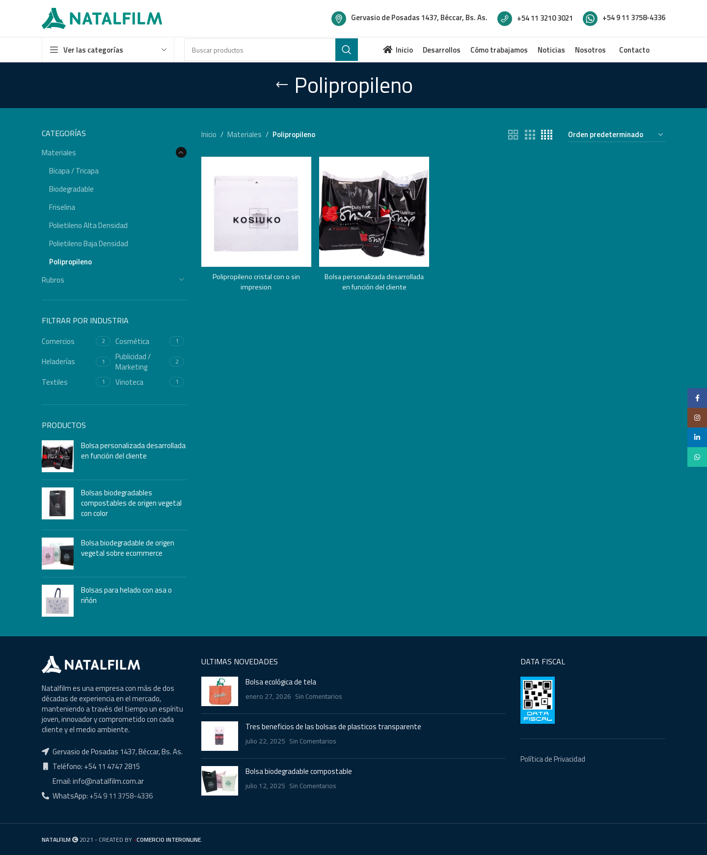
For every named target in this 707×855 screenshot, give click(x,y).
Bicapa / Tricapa (74, 170)
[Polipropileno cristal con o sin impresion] (255, 211)
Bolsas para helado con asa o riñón (126, 595)
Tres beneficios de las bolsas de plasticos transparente (333, 726)
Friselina (62, 207)
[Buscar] (271, 49)
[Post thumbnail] (219, 691)
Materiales (59, 152)
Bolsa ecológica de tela (280, 681)
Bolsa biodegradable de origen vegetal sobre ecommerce (127, 548)
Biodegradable (71, 189)
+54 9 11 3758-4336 (120, 795)
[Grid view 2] (513, 135)
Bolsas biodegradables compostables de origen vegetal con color (131, 502)
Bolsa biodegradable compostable (298, 771)
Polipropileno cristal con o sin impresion (255, 280)
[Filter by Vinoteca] (141, 382)
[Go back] (282, 85)
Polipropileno (70, 261)
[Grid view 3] (530, 135)
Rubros (53, 279)
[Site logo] (102, 17)
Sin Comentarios (318, 696)
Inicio (209, 134)
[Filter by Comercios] (67, 341)
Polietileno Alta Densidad (88, 225)
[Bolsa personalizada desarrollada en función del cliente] (374, 211)
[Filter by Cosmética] (141, 341)
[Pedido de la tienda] (616, 135)
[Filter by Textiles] (67, 382)
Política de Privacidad (552, 759)
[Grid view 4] (546, 135)
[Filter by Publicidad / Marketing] (141, 361)
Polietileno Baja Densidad (88, 243)
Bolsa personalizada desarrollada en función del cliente (133, 450)
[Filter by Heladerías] (67, 361)
